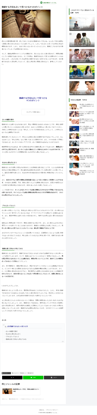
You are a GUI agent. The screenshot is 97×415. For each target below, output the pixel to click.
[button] (54, 377)
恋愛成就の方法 (6, 373)
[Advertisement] (33, 78)
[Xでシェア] (12, 377)
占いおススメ (15, 373)
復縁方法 (30, 373)
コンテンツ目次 (31, 112)
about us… (42, 410)
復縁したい (24, 373)
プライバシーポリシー (52, 410)
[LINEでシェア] (33, 377)
